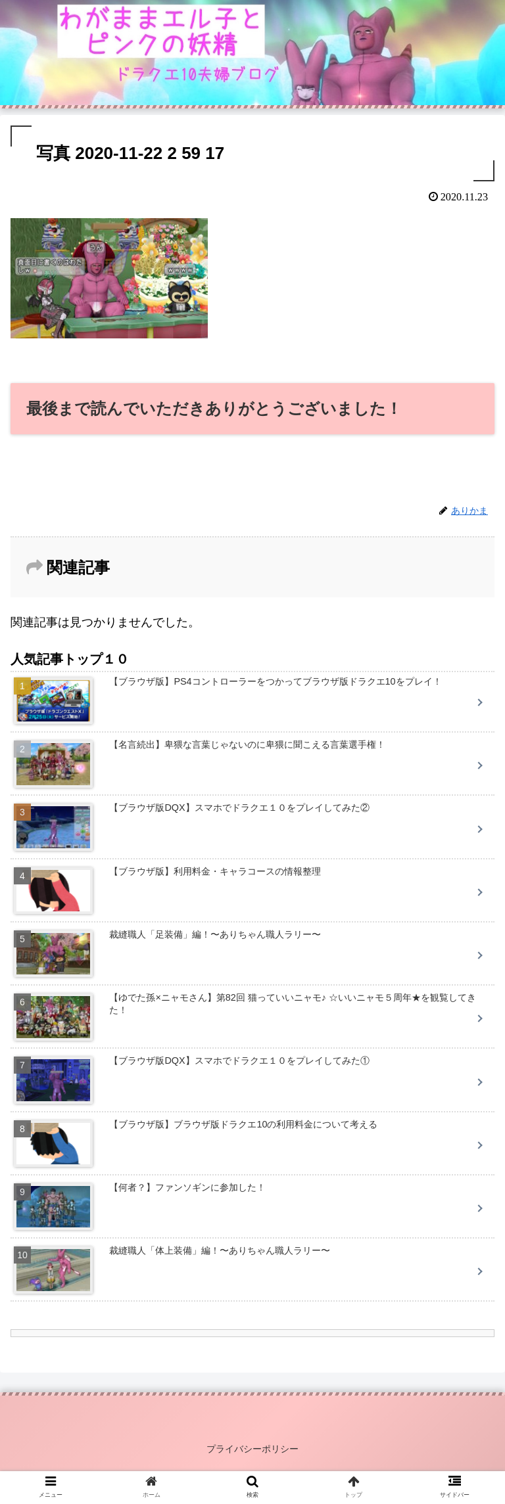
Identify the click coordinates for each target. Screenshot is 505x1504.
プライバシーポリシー (252, 1449)
